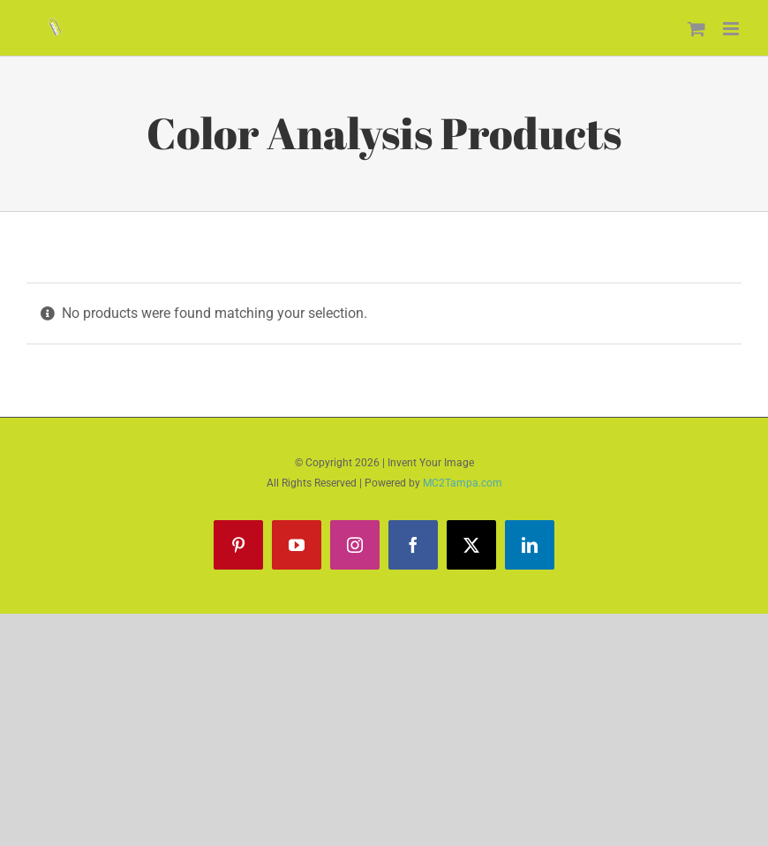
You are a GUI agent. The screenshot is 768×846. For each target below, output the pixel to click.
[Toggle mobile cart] (696, 28)
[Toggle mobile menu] (732, 28)
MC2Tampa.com (462, 483)
